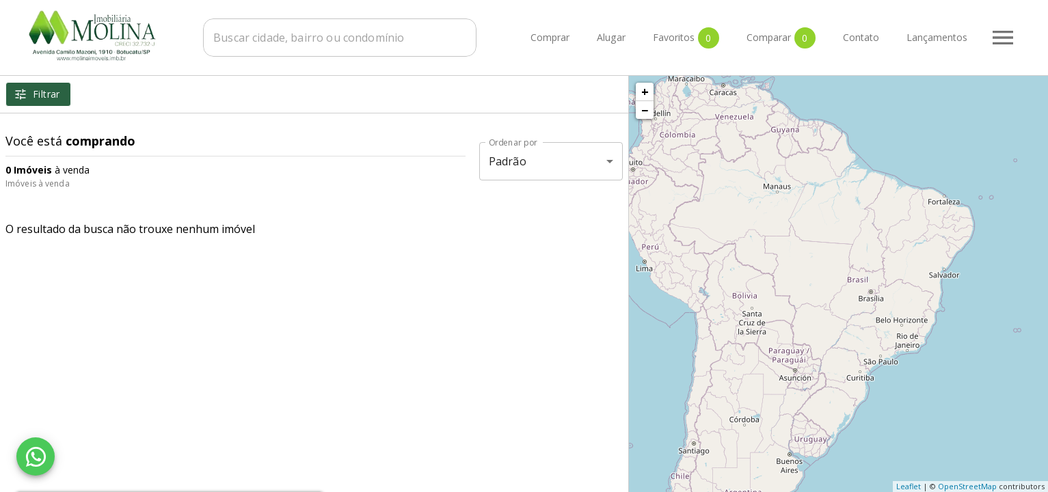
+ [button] (645, 91)
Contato (861, 38)
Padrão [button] (507, 161)
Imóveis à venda (37, 183)
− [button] (644, 110)
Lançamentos (936, 38)
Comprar (549, 38)
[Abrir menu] (1003, 37)
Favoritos (686, 38)
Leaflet (908, 486)
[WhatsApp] (35, 456)
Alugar (611, 38)
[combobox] (340, 37)
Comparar (781, 38)
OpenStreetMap (967, 486)
